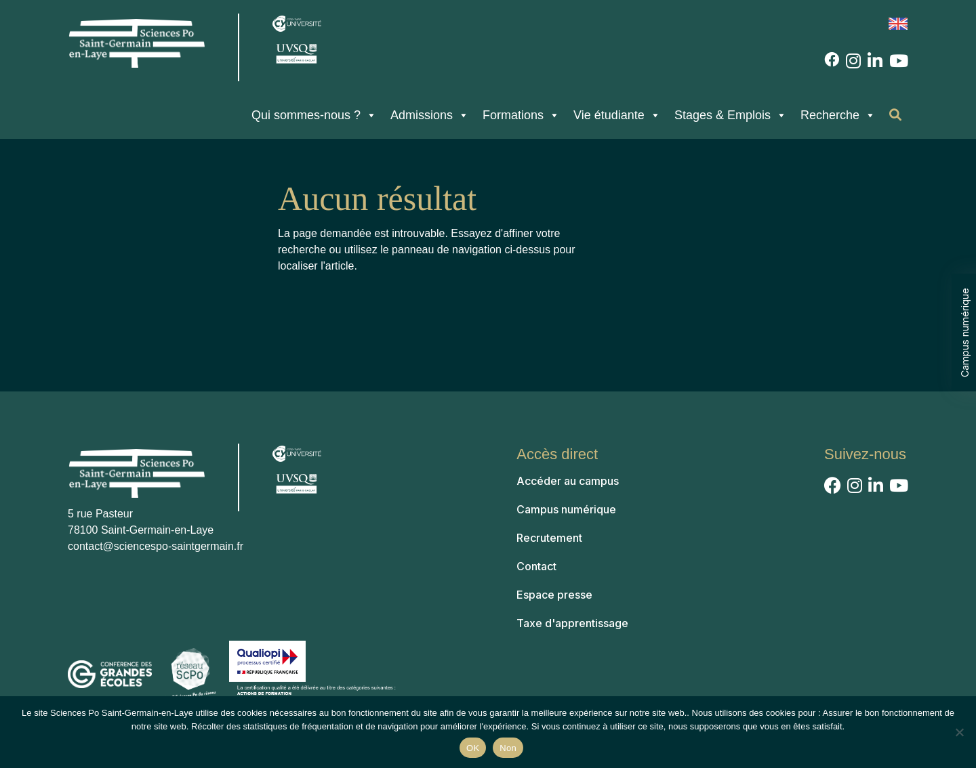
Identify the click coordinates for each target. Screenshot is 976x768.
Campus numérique (965, 332)
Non (508, 748)
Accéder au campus (567, 481)
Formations (521, 115)
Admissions (429, 115)
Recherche (838, 115)
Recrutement (549, 538)
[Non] (959, 732)
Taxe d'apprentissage (572, 623)
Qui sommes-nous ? (314, 115)
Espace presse (554, 594)
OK (472, 748)
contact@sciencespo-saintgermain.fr (155, 546)
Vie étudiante (617, 115)
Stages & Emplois (730, 115)
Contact (536, 566)
